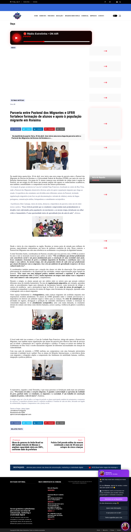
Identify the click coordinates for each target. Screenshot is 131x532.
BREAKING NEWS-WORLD (72, 16)
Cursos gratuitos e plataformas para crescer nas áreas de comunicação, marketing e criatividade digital (60, 467)
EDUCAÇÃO (59, 16)
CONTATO (101, 16)
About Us (105, 530)
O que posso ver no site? (113, 513)
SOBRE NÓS (42, 16)
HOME (36, 16)
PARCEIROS (51, 16)
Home (98, 530)
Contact (119, 530)
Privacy (112, 530)
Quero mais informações (113, 508)
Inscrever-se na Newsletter (114, 499)
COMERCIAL (85, 16)
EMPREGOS (93, 16)
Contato (35, 2)
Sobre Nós (26, 2)
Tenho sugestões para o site (113, 517)
